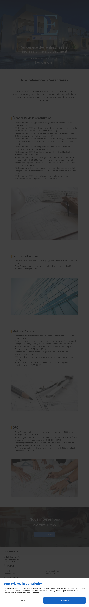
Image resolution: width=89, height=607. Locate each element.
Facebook (36, 593)
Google (28, 593)
